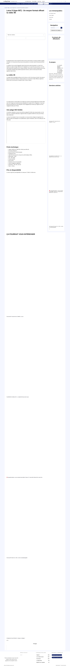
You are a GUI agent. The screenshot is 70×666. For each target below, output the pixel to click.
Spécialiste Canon (14, 1)
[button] (65, 1)
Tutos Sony (39, 1)
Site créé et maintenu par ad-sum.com (9, 665)
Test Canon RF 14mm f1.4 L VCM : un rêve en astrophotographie (17, 557)
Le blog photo (7, 1)
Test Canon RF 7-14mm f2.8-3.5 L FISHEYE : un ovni (54, 122)
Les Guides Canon (28, 1)
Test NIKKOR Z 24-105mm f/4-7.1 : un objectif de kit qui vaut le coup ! (55, 156)
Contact (43, 1)
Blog (8, 7)
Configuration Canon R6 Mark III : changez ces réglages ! (16, 638)
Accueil (6, 7)
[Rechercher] (61, 28)
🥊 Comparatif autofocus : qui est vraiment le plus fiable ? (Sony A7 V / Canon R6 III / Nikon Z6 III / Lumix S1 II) (56, 191)
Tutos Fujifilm (34, 1)
